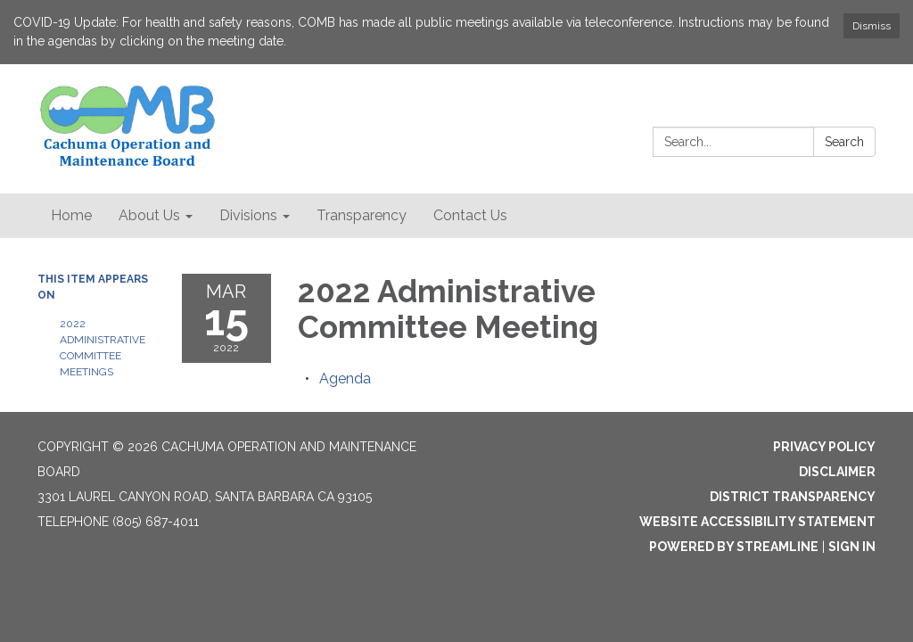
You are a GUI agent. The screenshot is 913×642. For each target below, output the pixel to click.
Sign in (852, 546)
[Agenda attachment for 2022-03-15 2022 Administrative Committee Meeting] (345, 378)
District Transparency (793, 497)
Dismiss (871, 26)
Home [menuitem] (71, 215)
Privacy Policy (824, 447)
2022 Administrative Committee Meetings (102, 347)
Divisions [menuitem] (248, 215)
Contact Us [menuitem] (470, 215)
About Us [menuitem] (149, 215)
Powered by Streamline (733, 546)
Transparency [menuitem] (362, 215)
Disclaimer (837, 472)
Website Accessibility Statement (757, 521)
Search (844, 142)
